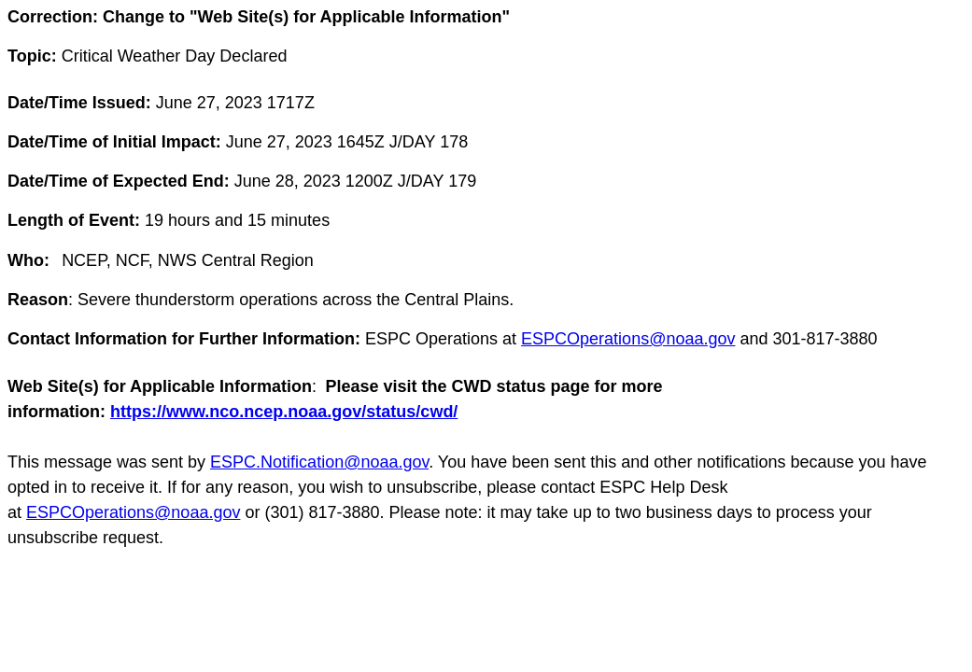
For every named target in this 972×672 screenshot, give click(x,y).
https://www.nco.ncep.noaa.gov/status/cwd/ (284, 411)
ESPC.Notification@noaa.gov (319, 462)
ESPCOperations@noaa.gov (628, 338)
